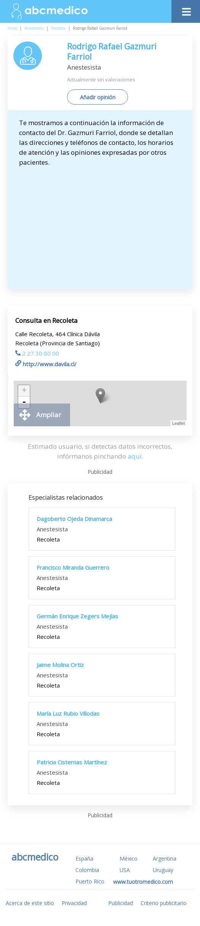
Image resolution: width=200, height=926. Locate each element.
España (84, 858)
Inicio (12, 28)
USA (125, 870)
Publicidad (120, 903)
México (129, 858)
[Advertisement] (104, 224)
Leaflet (178, 423)
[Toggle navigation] (185, 9)
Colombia (87, 870)
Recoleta (58, 28)
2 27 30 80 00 (37, 353)
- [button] (24, 402)
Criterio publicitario (164, 903)
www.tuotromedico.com (143, 881)
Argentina (164, 858)
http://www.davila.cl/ (46, 364)
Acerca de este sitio (30, 903)
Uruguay (163, 870)
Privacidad (74, 903)
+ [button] (24, 391)
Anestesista (34, 28)
